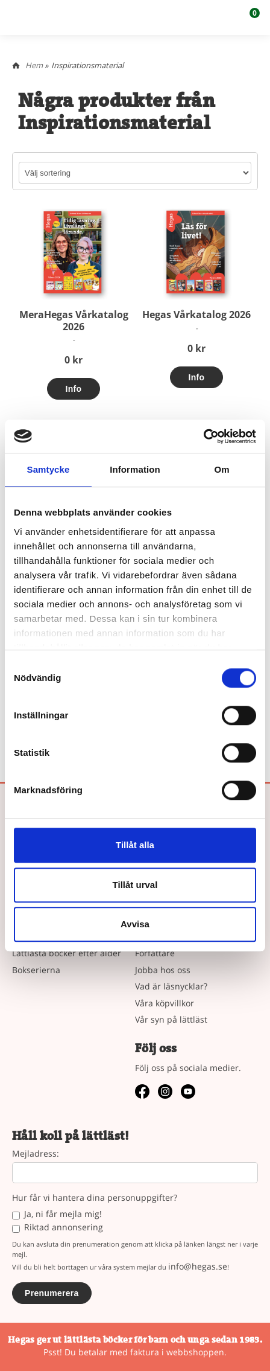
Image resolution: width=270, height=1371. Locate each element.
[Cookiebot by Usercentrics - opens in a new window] (203, 436)
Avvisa (135, 924)
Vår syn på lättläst (171, 1019)
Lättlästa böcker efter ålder (66, 953)
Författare (155, 953)
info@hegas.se (197, 1266)
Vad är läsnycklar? (171, 986)
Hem (34, 65)
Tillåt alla (135, 845)
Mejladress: (35, 1154)
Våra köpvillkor (164, 1003)
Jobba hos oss (162, 970)
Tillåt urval (135, 885)
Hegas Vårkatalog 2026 (196, 314)
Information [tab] (135, 469)
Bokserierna (36, 970)
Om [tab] (221, 469)
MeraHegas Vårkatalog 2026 (73, 320)
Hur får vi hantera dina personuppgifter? (94, 1198)
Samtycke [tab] (48, 469)
